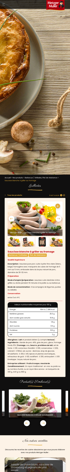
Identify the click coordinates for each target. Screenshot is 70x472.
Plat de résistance (38, 255)
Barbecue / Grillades (18, 255)
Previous (12, 219)
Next (59, 219)
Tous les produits (14, 195)
